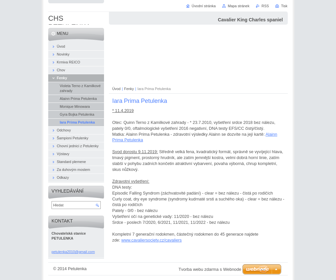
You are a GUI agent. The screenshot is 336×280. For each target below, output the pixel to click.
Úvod (116, 89)
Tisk (284, 6)
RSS (265, 6)
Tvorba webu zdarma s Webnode (209, 269)
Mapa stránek (238, 6)
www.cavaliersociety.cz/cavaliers (151, 240)
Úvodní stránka (204, 6)
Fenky (129, 89)
